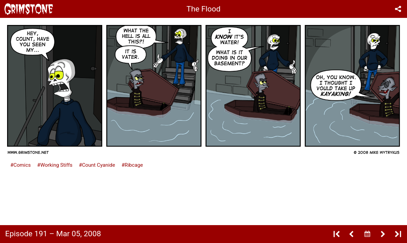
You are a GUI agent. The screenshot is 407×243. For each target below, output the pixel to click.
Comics (22, 165)
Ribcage (134, 165)
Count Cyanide (98, 165)
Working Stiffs (56, 165)
